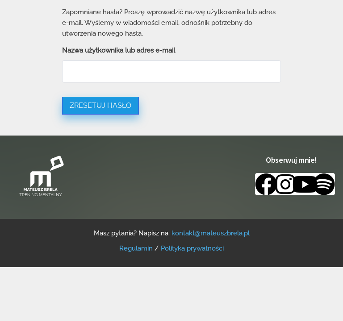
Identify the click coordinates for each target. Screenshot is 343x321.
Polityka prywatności (192, 248)
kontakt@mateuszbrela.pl (211, 233)
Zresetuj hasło (100, 105)
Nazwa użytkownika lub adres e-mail (118, 50)
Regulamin (136, 248)
